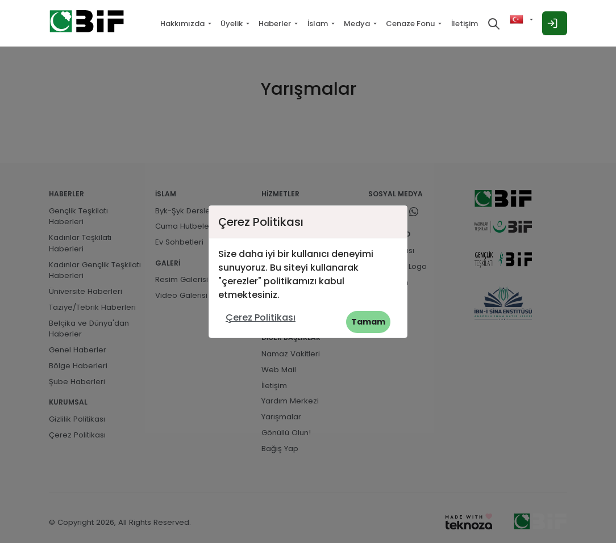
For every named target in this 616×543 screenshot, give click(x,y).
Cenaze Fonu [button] (411, 23)
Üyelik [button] (232, 23)
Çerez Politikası (260, 317)
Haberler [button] (276, 23)
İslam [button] (318, 23)
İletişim (464, 23)
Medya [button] (358, 23)
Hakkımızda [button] (183, 23)
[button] (521, 19)
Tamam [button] (368, 321)
